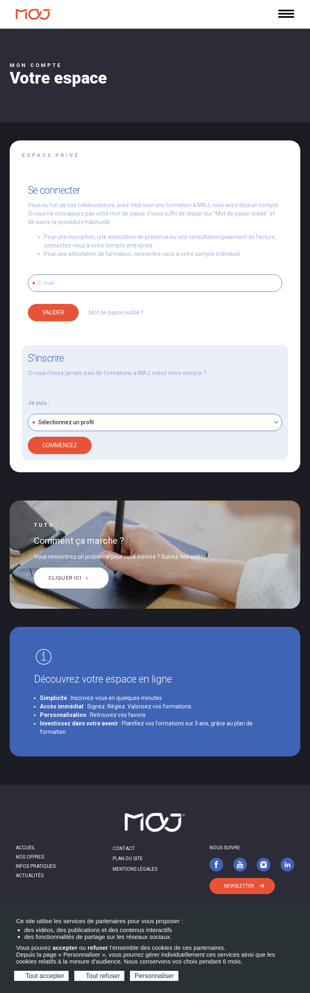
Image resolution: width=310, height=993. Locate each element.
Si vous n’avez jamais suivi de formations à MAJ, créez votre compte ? (117, 373)
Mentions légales (135, 869)
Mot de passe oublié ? (116, 312)
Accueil (25, 848)
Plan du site (128, 858)
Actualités (30, 875)
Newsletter (239, 886)
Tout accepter (41, 975)
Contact (124, 848)
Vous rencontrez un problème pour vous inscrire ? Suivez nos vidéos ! (121, 556)
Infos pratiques (36, 866)
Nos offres (30, 857)
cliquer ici (65, 578)
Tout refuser (99, 975)
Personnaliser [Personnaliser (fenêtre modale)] (154, 975)
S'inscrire (46, 358)
